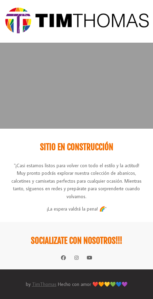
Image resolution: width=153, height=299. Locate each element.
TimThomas (44, 284)
